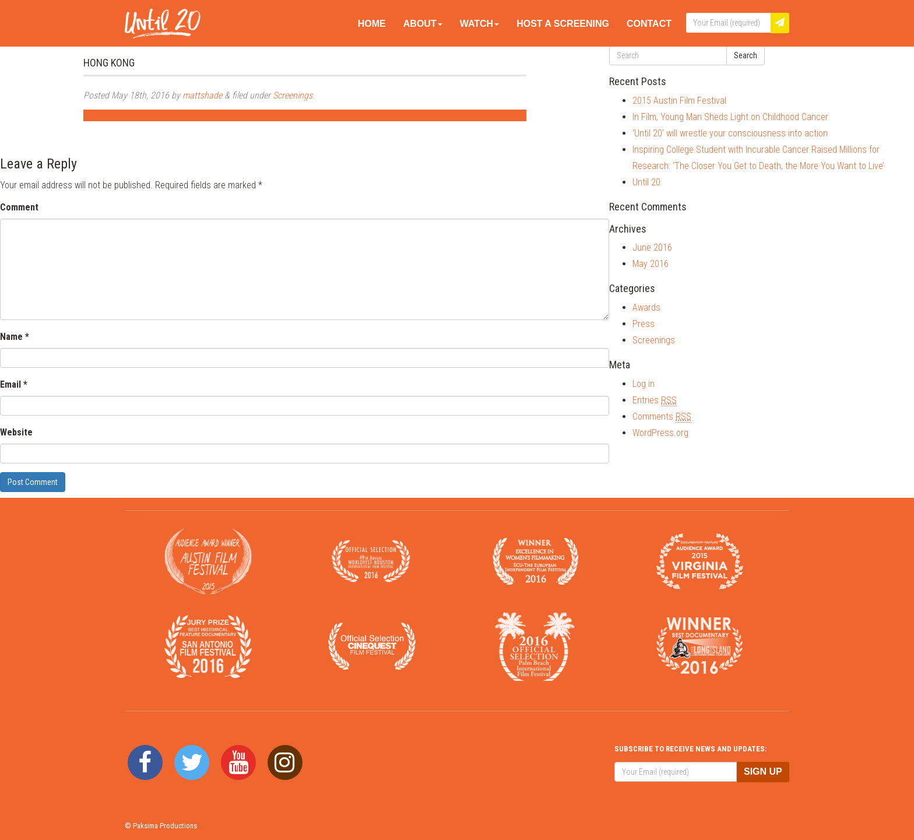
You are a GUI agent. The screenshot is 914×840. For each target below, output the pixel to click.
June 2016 (652, 247)
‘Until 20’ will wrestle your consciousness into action (730, 133)
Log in (643, 383)
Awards (646, 307)
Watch (479, 24)
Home (372, 24)
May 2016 (650, 263)
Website (16, 432)
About (422, 24)
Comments (661, 417)
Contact (649, 24)
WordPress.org (660, 432)
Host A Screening (562, 24)
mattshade (202, 95)
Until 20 (646, 182)
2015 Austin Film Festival (679, 100)
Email (13, 384)
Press (643, 323)
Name (14, 336)
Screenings (292, 95)
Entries (654, 400)
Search (745, 55)
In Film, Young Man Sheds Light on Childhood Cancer (730, 116)
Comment (19, 207)
